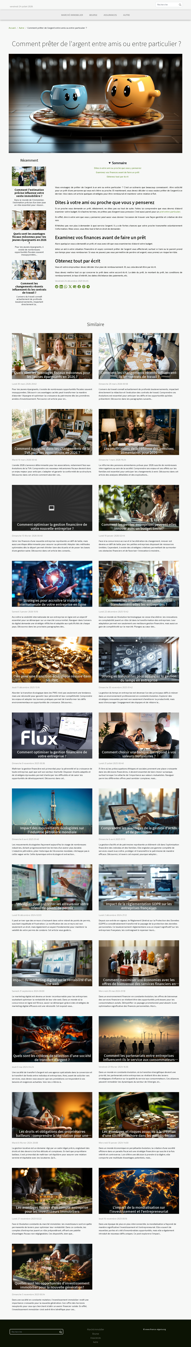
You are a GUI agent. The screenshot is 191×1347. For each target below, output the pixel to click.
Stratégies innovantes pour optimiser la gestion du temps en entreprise (138, 678)
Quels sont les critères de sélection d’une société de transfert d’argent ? (52, 1057)
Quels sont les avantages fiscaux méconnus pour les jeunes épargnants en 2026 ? (29, 238)
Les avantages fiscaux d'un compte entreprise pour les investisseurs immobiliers (52, 1209)
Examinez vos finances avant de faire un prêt (117, 172)
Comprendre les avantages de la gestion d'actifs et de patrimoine (139, 829)
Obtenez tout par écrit (117, 176)
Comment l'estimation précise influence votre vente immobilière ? (29, 193)
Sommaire (119, 163)
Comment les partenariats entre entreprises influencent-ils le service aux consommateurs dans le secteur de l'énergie (139, 1059)
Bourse (93, 15)
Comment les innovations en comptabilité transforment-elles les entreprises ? (139, 602)
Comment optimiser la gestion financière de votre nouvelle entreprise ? (52, 526)
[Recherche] (169, 4)
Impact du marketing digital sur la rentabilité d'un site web (52, 981)
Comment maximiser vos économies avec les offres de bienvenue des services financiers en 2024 (139, 983)
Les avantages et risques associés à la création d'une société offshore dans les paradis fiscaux (139, 1133)
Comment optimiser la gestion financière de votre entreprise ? (52, 753)
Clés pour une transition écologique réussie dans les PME (52, 678)
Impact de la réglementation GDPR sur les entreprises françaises (139, 905)
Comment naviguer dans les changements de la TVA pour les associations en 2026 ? (52, 450)
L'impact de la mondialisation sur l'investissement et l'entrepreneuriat (139, 1209)
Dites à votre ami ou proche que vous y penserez (117, 168)
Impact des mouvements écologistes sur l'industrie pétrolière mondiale (52, 829)
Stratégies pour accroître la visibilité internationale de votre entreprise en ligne (52, 602)
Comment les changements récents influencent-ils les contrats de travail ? (29, 287)
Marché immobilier (72, 15)
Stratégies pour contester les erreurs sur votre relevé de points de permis (52, 905)
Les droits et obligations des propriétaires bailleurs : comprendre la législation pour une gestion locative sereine (52, 1135)
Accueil (12, 28)
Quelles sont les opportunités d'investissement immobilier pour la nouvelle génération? (52, 1285)
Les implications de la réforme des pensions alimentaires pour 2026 (139, 450)
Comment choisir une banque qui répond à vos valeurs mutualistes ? (139, 753)
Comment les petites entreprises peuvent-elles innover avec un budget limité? (139, 526)
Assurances (110, 15)
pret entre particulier (170, 211)
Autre (126, 15)
